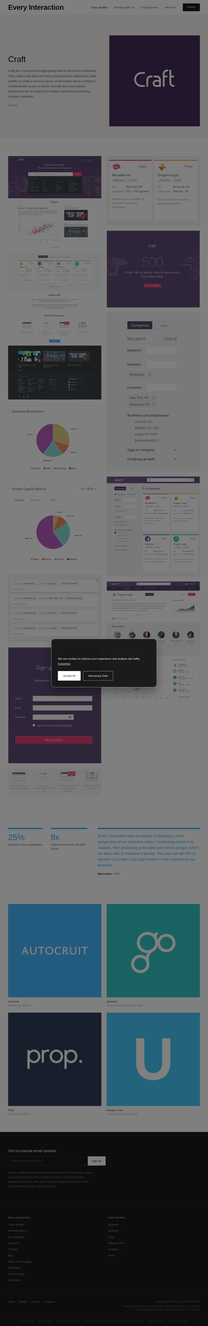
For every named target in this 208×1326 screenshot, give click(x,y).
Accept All (69, 675)
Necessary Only (98, 675)
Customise (64, 663)
